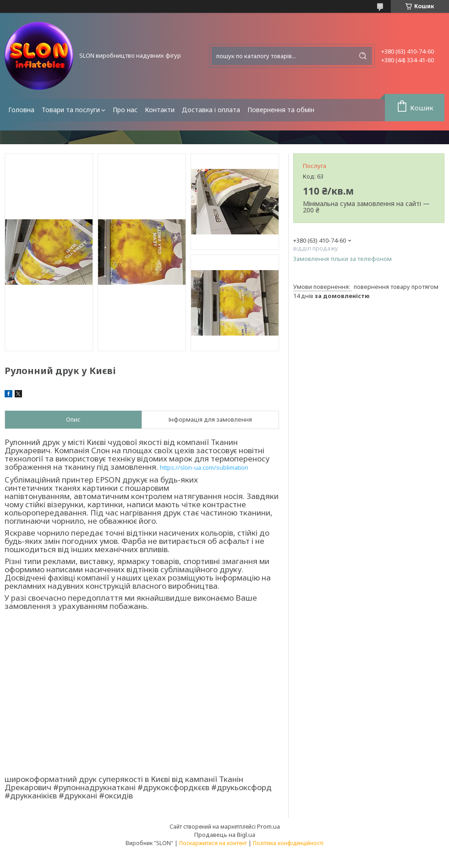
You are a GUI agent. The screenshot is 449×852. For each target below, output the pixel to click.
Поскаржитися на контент (213, 843)
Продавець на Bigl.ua (224, 834)
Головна (21, 109)
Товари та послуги (71, 109)
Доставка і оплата (211, 109)
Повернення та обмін (280, 109)
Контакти (160, 109)
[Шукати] (363, 56)
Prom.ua (268, 826)
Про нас (125, 109)
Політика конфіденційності (288, 843)
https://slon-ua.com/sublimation (204, 467)
